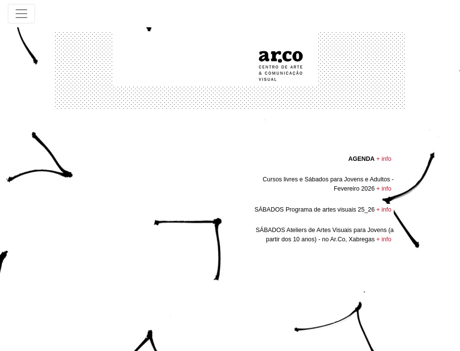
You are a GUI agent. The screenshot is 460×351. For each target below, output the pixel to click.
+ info (383, 159)
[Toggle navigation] (21, 13)
